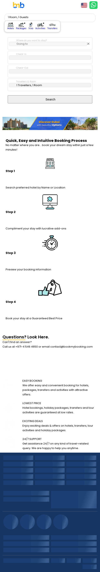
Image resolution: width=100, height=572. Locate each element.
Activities (40, 26)
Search (50, 99)
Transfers (52, 26)
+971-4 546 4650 (26, 347)
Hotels (10, 26)
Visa (30, 26)
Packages (21, 26)
